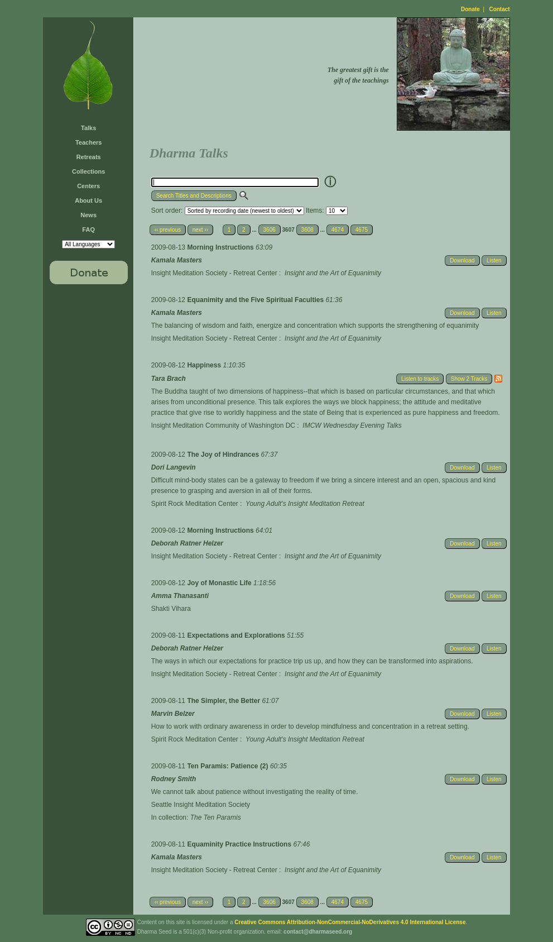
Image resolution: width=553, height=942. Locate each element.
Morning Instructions (221, 247)
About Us (88, 200)
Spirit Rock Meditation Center (194, 504)
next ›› (200, 230)
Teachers (88, 142)
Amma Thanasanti (180, 596)
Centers (88, 186)
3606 (269, 230)
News (88, 215)
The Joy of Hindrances (224, 454)
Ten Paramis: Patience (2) (228, 766)
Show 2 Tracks (469, 379)
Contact (499, 9)
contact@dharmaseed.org (317, 932)
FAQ (88, 229)
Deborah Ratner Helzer (187, 543)
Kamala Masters (176, 260)
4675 (361, 230)
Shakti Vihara (171, 609)
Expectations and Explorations (237, 635)
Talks (88, 128)
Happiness (205, 365)
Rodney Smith (173, 779)
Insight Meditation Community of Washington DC (223, 425)
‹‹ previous (168, 230)
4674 (337, 230)
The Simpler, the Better (224, 701)
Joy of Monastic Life (220, 583)
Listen (494, 260)
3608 (307, 230)
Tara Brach (168, 378)
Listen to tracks (420, 379)
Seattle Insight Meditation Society (200, 805)
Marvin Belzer (173, 714)
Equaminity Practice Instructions (240, 844)
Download (462, 260)
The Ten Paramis (215, 817)
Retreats (88, 157)
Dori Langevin (173, 467)
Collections (88, 171)
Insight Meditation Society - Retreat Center (214, 273)
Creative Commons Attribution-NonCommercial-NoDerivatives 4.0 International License (349, 922)
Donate (470, 9)
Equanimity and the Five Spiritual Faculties (256, 300)
